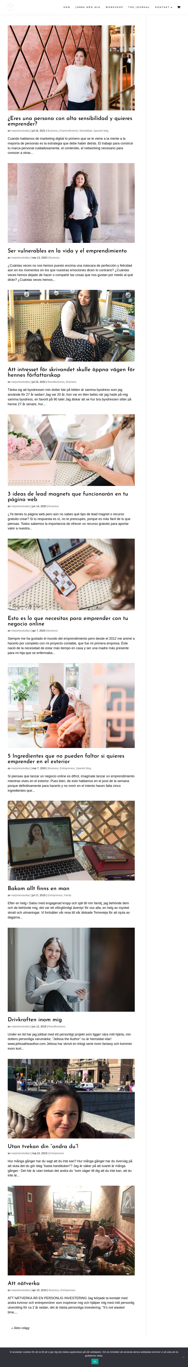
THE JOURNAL (139, 7)
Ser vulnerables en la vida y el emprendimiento (67, 251)
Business (53, 130)
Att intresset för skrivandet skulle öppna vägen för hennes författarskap (71, 372)
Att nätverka (24, 1283)
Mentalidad (85, 130)
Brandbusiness (56, 381)
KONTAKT (162, 7)
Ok (94, 1361)
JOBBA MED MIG (87, 7)
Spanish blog (100, 130)
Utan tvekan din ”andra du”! (43, 1147)
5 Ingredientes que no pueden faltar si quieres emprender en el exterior (66, 759)
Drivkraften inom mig (35, 1020)
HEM (67, 7)
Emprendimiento (68, 130)
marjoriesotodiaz (20, 130)
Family (67, 895)
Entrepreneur (67, 768)
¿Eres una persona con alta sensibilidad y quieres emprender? (70, 121)
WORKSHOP (114, 7)
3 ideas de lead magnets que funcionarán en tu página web (68, 497)
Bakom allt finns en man (38, 889)
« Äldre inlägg (20, 1328)
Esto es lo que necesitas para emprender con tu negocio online (68, 621)
